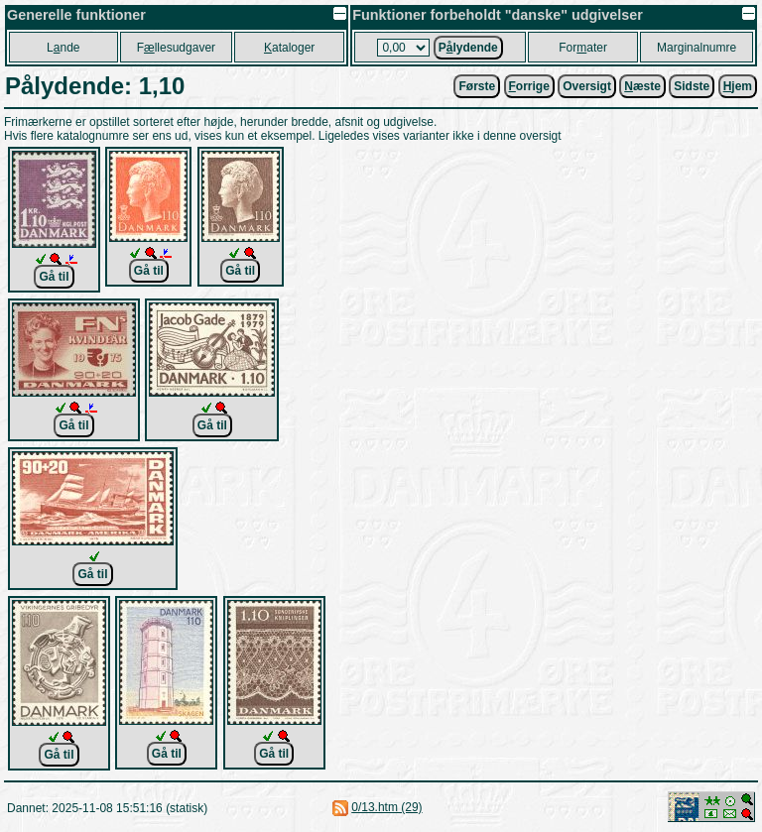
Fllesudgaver (176, 48)
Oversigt (587, 86)
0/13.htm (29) (386, 807)
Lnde (63, 48)
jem (737, 86)
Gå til (53, 277)
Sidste (691, 86)
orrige (529, 86)
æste (642, 86)
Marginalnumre (696, 48)
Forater (583, 48)
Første (476, 86)
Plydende (468, 48)
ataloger (289, 48)
